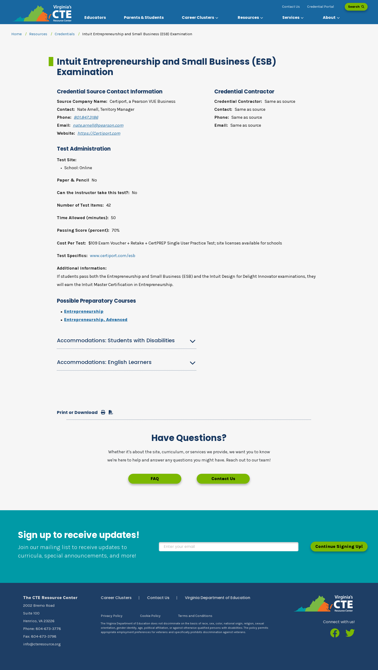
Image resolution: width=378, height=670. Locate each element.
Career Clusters (116, 597)
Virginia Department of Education (217, 597)
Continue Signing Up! (339, 546)
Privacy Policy (111, 616)
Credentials (65, 34)
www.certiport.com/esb (112, 255)
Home (16, 34)
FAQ (154, 478)
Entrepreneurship (83, 311)
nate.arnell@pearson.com (98, 125)
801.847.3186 (86, 117)
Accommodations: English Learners (104, 362)
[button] (200, 17)
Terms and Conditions (195, 616)
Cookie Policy (150, 616)
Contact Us (291, 7)
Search (356, 7)
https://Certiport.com (98, 133)
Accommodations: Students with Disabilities (116, 340)
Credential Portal (320, 7)
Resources (38, 34)
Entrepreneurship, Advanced (96, 319)
